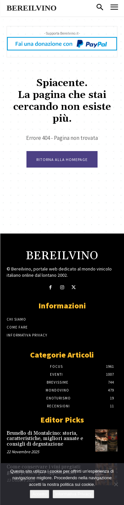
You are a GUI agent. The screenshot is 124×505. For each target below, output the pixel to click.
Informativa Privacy (73, 493)
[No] (115, 484)
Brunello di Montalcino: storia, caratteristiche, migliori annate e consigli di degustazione (45, 438)
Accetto (39, 493)
